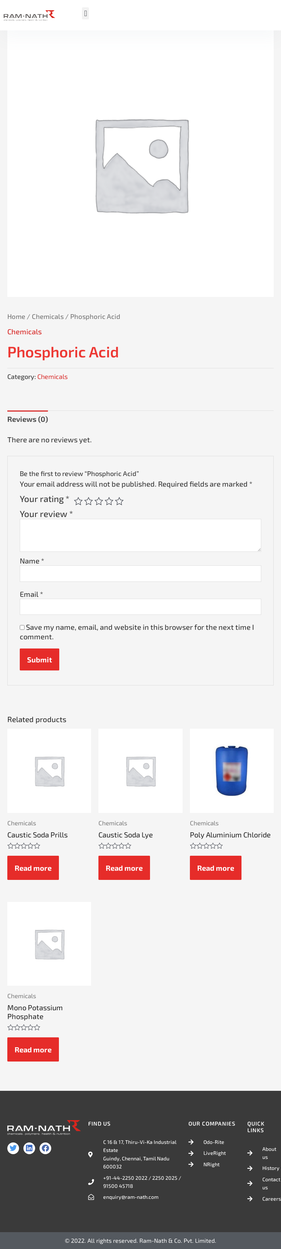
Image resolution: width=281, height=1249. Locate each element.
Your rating (45, 498)
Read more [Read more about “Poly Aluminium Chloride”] (215, 867)
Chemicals (48, 316)
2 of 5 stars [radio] (88, 501)
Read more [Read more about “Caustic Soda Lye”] (124, 867)
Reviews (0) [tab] (27, 419)
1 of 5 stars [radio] (78, 501)
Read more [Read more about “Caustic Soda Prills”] (33, 867)
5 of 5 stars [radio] (119, 501)
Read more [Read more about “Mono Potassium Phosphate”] (33, 1049)
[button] (85, 13)
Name (32, 560)
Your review (46, 513)
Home (16, 316)
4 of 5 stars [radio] (109, 501)
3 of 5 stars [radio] (98, 501)
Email (31, 594)
